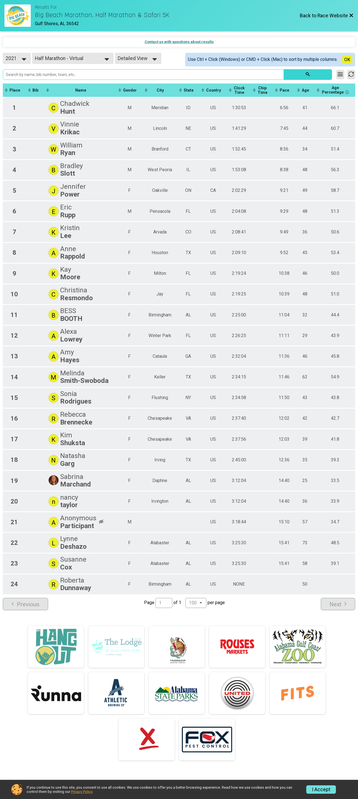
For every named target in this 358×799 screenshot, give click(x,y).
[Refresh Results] (351, 74)
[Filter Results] (340, 74)
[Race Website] (19, 15)
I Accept (321, 789)
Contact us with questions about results (179, 42)
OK (347, 59)
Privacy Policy (81, 792)
